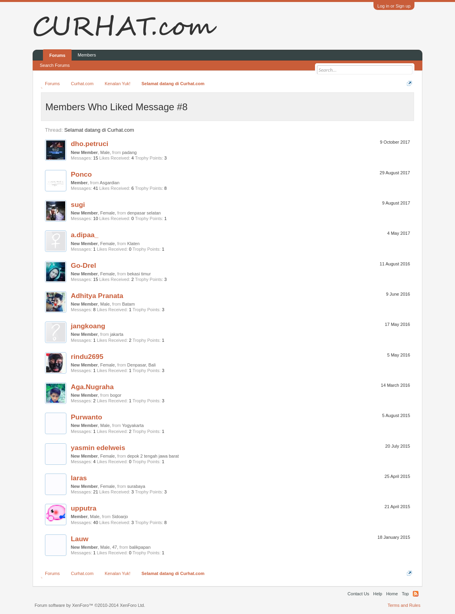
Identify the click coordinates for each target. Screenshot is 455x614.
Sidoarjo (120, 516)
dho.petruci (89, 144)
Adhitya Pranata (97, 296)
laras (79, 478)
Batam (128, 304)
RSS (415, 593)
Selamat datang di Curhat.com (99, 130)
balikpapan (139, 547)
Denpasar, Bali (141, 365)
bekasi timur (139, 273)
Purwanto (86, 417)
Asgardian (110, 182)
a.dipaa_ (84, 235)
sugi (78, 205)
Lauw (79, 539)
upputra (84, 508)
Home (392, 593)
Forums (57, 55)
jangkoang (88, 326)
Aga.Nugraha (92, 387)
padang (129, 152)
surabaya (136, 486)
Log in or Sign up (393, 6)
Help (377, 593)
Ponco (81, 174)
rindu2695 (87, 357)
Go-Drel (83, 265)
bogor (115, 395)
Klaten (133, 243)
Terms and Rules (403, 605)
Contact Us (358, 593)
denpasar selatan (144, 213)
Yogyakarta (133, 425)
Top (405, 593)
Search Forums (55, 65)
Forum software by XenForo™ (90, 605)
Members (87, 55)
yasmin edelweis (98, 448)
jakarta (116, 334)
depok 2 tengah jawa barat (153, 456)
